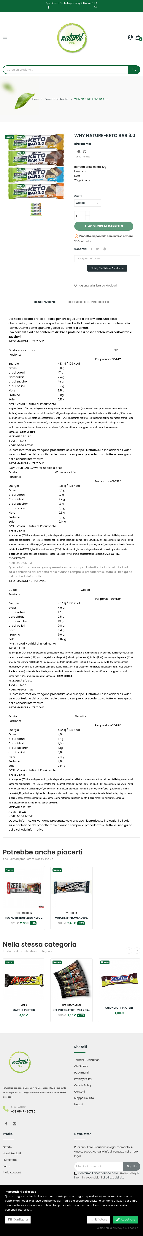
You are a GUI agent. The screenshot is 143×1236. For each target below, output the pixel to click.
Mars (24, 1005)
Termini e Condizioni (89, 1177)
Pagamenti (81, 1072)
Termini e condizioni (87, 1060)
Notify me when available (107, 268)
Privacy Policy (83, 1079)
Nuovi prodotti (12, 1153)
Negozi (78, 1104)
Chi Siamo (81, 1066)
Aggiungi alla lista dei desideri (95, 285)
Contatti (79, 1091)
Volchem (71, 913)
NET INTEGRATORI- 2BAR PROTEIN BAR (71, 1010)
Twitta (97, 249)
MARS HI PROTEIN (24, 1010)
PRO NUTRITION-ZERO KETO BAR (24, 917)
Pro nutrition (24, 913)
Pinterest (104, 249)
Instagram (14, 1123)
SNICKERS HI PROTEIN (119, 1007)
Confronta (82, 241)
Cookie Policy (82, 1085)
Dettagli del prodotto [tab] (88, 302)
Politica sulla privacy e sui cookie (117, 1228)
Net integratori (71, 1005)
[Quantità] (79, 215)
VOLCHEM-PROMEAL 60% (71, 917)
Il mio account (12, 1172)
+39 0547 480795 (23, 1111)
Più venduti (10, 1160)
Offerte (7, 1147)
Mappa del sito (84, 1098)
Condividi (91, 249)
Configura (18, 1219)
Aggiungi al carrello (105, 226)
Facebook (6, 1123)
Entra (6, 1166)
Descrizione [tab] (45, 302)
